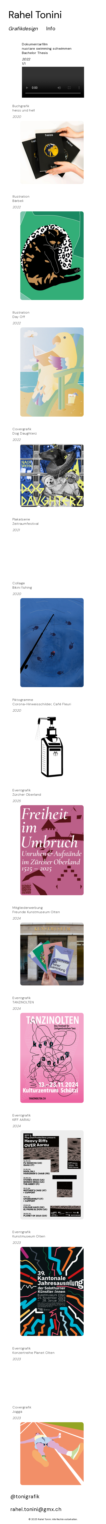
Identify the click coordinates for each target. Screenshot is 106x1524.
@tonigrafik (25, 1496)
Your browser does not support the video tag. (53, 82)
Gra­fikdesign (23, 28)
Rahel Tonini (35, 14)
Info (50, 28)
